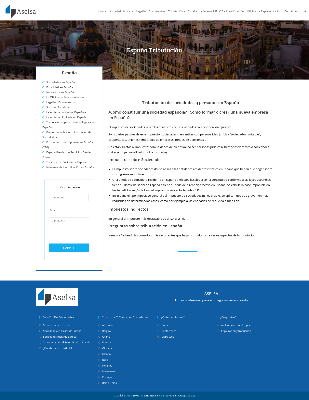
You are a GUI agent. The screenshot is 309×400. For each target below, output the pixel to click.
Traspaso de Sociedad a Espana (66, 162)
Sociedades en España (60, 82)
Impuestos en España (60, 92)
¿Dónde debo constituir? (57, 348)
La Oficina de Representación (65, 97)
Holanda (107, 366)
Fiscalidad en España (59, 87)
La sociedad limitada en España (66, 117)
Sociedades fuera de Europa (59, 337)
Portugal (107, 377)
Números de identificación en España (70, 167)
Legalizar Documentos (60, 102)
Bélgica (106, 331)
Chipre (106, 337)
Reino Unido (109, 383)
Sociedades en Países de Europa (62, 331)
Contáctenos (168, 331)
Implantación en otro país (236, 325)
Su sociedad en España (56, 325)
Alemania (108, 325)
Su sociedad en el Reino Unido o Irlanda (66, 342)
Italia (105, 360)
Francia (106, 342)
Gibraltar (107, 348)
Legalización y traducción (236, 331)
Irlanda (106, 354)
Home (165, 325)
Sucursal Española (58, 107)
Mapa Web (167, 337)
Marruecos (108, 371)
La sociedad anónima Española (66, 112)
